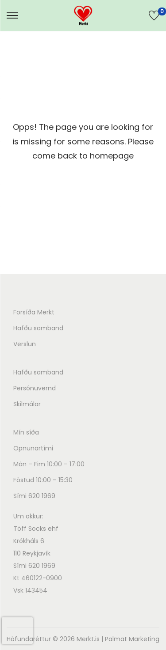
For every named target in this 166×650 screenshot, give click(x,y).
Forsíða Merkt (33, 312)
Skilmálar (27, 404)
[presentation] (17, 630)
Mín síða (26, 432)
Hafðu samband (38, 328)
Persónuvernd (34, 388)
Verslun (24, 344)
